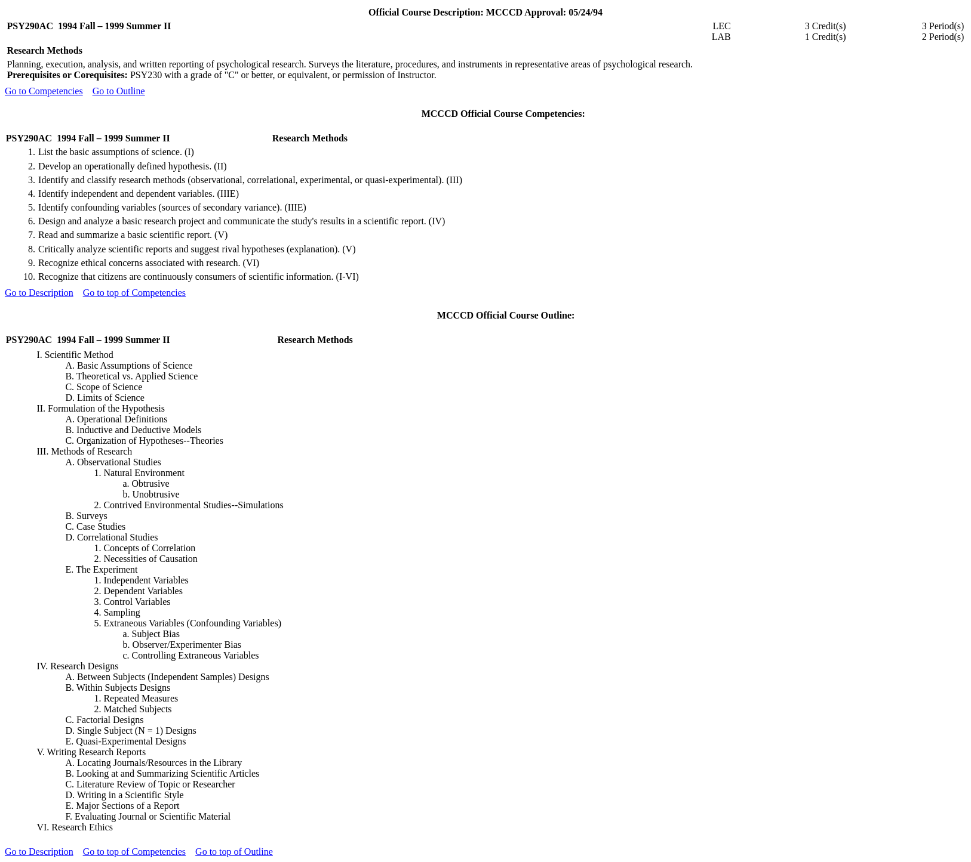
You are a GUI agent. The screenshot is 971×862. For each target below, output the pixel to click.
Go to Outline (119, 91)
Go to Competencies (44, 91)
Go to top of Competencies (134, 293)
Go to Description (39, 293)
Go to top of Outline (234, 851)
